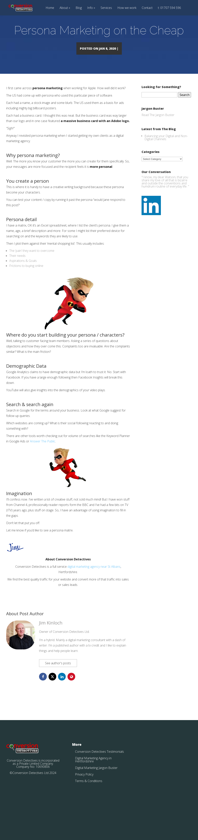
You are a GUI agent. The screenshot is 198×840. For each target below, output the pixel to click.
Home (50, 8)
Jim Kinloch (50, 644)
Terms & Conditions (88, 802)
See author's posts (58, 684)
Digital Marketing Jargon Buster (96, 789)
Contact (147, 8)
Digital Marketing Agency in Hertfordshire (93, 780)
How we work (126, 8)
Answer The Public (42, 462)
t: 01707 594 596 (169, 8)
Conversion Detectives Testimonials (99, 772)
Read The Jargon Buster (158, 136)
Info (90, 8)
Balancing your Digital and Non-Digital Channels (166, 158)
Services (106, 8)
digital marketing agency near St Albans (93, 587)
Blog (79, 8)
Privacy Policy (84, 795)
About (64, 8)
